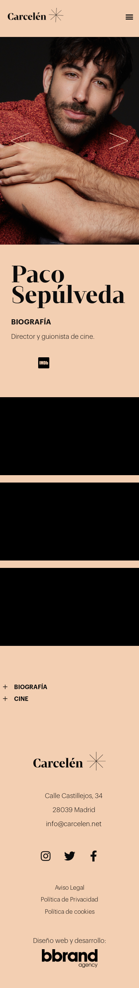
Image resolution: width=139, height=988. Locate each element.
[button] (129, 17)
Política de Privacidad (69, 900)
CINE (21, 699)
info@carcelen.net (74, 824)
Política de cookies (70, 912)
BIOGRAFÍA (30, 687)
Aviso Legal (70, 888)
